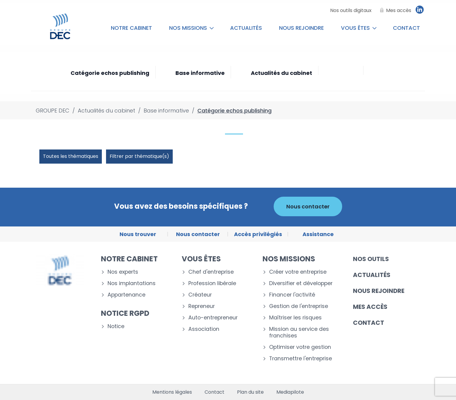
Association (203, 329)
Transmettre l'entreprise (300, 358)
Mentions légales (172, 392)
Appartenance (126, 294)
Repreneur (201, 306)
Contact (406, 28)
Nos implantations (132, 283)
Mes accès (370, 307)
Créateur (200, 294)
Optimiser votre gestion (300, 347)
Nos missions (191, 28)
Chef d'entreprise (211, 272)
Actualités (246, 28)
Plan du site (250, 392)
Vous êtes (359, 28)
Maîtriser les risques (295, 317)
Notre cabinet (131, 28)
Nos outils (371, 259)
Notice (116, 326)
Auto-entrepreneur (213, 317)
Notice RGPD (125, 313)
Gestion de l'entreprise (298, 306)
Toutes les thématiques (70, 156)
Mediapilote (290, 392)
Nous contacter (308, 206)
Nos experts (123, 272)
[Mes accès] (394, 10)
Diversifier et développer (301, 283)
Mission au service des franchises (299, 333)
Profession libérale (212, 283)
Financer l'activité (292, 294)
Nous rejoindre (301, 28)
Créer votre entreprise (298, 272)
